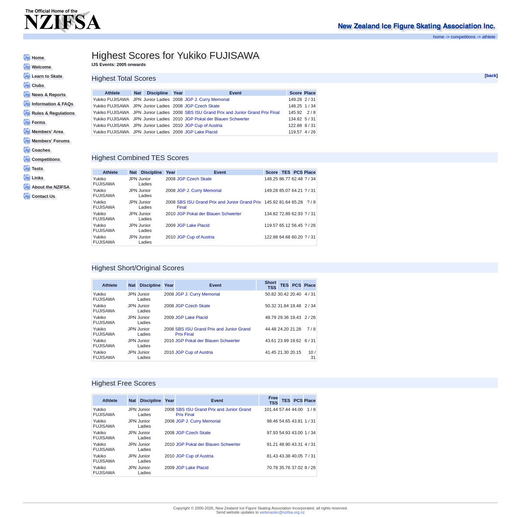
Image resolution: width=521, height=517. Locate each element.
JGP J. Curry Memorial (207, 99)
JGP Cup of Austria (203, 125)
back (491, 75)
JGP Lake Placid (201, 131)
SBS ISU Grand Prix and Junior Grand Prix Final (232, 112)
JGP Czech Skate (202, 105)
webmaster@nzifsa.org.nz (282, 512)
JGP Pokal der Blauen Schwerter (217, 118)
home (438, 36)
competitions (463, 36)
